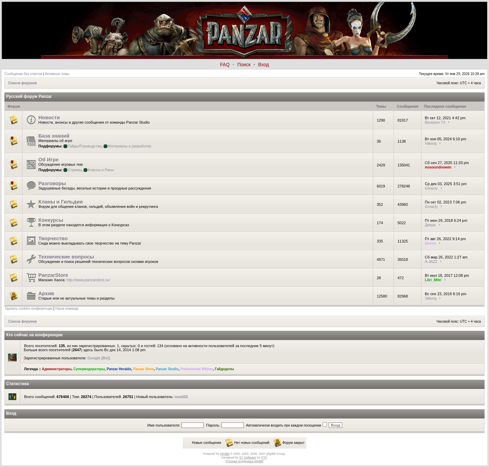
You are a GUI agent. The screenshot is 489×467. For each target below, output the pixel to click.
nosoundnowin (438, 167)
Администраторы (56, 369)
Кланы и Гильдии (60, 201)
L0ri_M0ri (433, 280)
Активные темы (57, 74)
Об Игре (48, 159)
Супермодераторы (89, 369)
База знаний (53, 136)
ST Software (247, 457)
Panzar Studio (167, 369)
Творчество (53, 238)
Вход (263, 64)
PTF (264, 457)
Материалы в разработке (129, 146)
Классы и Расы (101, 170)
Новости (49, 117)
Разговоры (52, 183)
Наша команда (67, 308)
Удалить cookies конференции (29, 308)
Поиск (244, 64)
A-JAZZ (431, 261)
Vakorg (430, 143)
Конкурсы (50, 220)
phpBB (224, 453)
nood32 (181, 397)
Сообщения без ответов (23, 74)
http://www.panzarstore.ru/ (88, 280)
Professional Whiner (196, 369)
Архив (46, 293)
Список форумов (22, 83)
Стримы (75, 170)
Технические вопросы (66, 256)
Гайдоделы (224, 369)
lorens (430, 243)
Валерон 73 (435, 122)
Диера (430, 225)
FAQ (225, 64)
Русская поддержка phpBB (245, 461)
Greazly (431, 188)
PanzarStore (53, 275)
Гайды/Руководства (84, 146)
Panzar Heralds (119, 369)
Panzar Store (143, 369)
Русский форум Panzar (29, 96)
